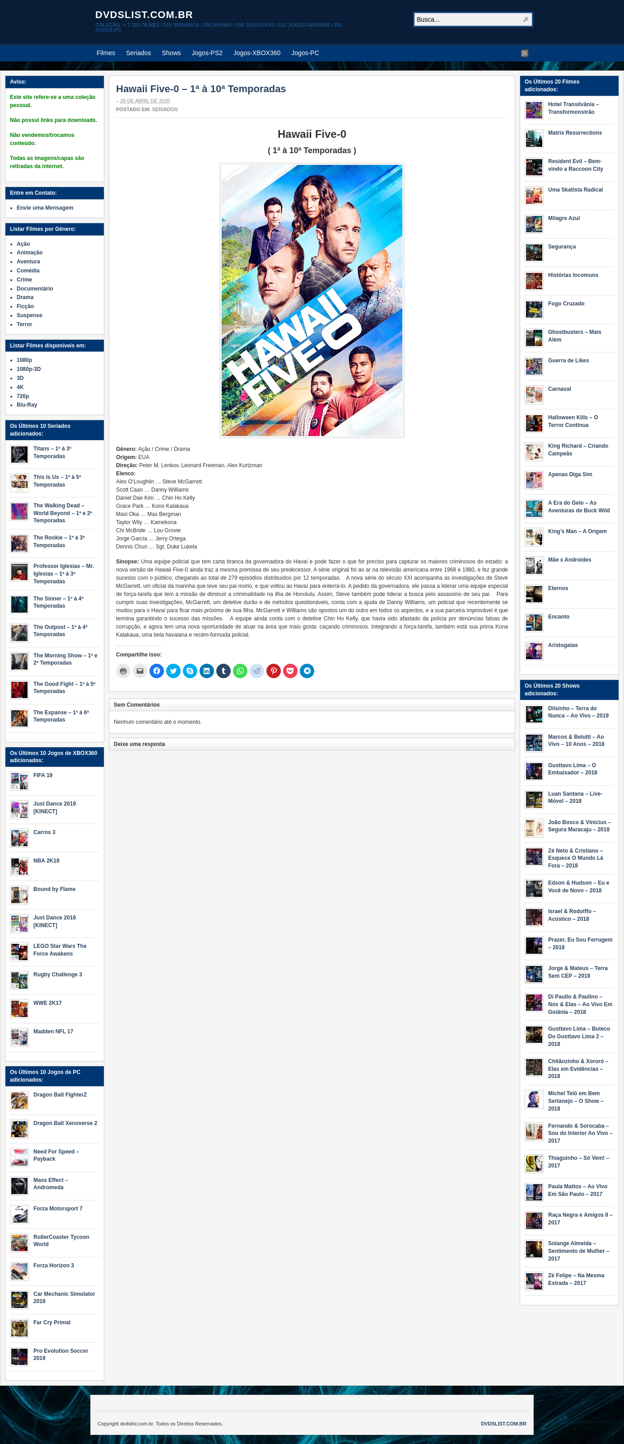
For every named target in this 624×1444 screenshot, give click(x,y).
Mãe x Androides (569, 560)
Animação (29, 252)
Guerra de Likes (568, 360)
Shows (171, 52)
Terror (24, 324)
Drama (25, 297)
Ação (23, 244)
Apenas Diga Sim (570, 474)
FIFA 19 (42, 775)
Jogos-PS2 (207, 52)
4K (20, 387)
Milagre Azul (564, 218)
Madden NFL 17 (53, 1031)
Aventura (28, 261)
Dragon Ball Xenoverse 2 (65, 1123)
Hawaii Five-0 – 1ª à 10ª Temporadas (201, 88)
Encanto (558, 617)
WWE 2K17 (47, 1003)
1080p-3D (29, 369)
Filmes (106, 52)
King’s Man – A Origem (577, 531)
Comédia (28, 270)
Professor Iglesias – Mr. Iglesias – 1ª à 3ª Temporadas (63, 574)
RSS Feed (524, 53)
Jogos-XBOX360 (256, 52)
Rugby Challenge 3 (57, 974)
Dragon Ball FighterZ (60, 1095)
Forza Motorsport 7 (58, 1208)
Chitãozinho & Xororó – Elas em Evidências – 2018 (578, 1069)
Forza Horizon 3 (53, 1265)
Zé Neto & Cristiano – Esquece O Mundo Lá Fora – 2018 (575, 858)
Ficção (25, 306)
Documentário (35, 289)
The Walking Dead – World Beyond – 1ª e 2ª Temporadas (62, 513)
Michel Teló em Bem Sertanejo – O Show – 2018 (576, 1101)
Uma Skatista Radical (575, 190)
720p (23, 396)
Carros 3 (44, 832)
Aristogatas (563, 645)
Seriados (138, 52)
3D (20, 378)
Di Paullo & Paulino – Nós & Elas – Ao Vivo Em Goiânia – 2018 (580, 1004)
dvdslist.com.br (144, 14)
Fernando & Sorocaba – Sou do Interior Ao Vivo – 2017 (580, 1133)
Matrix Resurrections (575, 133)
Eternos (558, 588)
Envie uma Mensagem (45, 208)
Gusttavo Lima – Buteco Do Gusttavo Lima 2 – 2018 (579, 1036)
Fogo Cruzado (566, 303)
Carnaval (559, 389)
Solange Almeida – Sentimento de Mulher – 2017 (578, 1251)
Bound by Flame (54, 889)
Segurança (562, 247)
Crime (24, 280)
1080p (24, 360)
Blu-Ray (27, 405)
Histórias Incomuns (573, 275)
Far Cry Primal (51, 1322)
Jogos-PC (305, 52)
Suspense (29, 315)
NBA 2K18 (46, 861)
